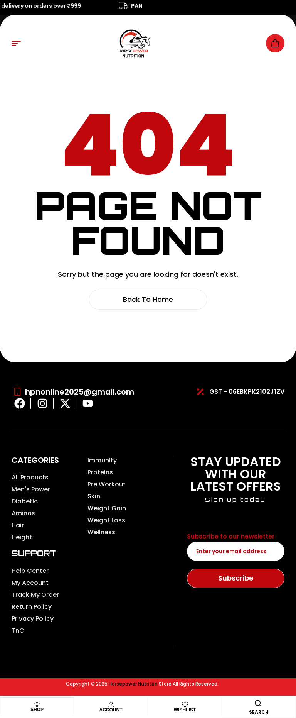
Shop (37, 709)
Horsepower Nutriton (133, 684)
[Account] (111, 704)
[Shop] (37, 704)
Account (111, 710)
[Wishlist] (185, 704)
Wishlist (185, 710)
